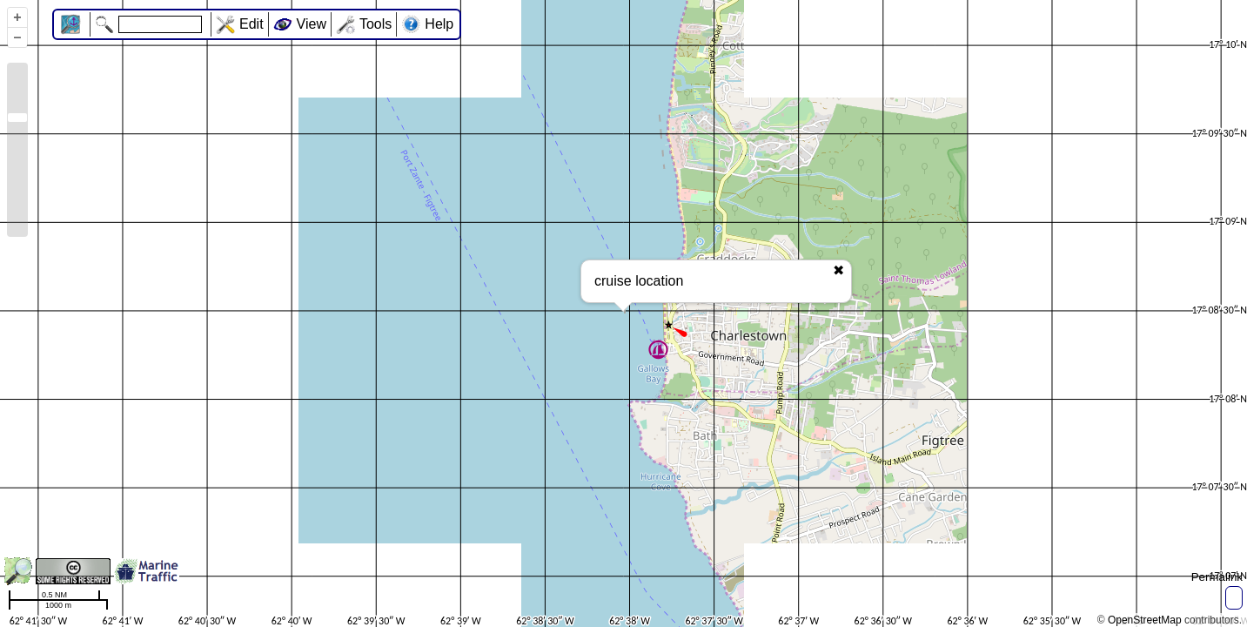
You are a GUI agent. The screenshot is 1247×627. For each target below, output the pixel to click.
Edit (251, 24)
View (311, 24)
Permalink (1217, 576)
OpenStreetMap (1145, 620)
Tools (375, 24)
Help (439, 24)
